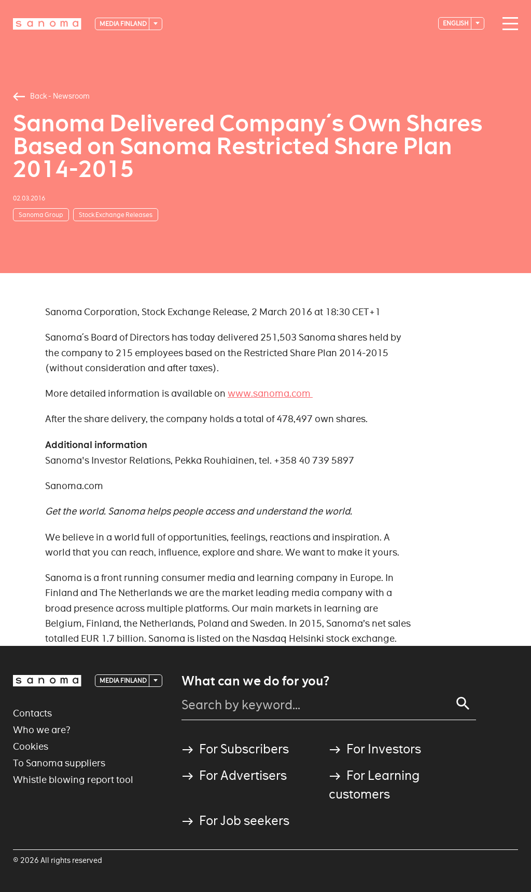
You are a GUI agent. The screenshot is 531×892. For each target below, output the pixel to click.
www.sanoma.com (270, 393)
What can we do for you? (255, 681)
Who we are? (42, 730)
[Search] (463, 704)
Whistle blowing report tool (73, 780)
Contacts (32, 713)
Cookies (30, 746)
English (456, 23)
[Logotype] (47, 24)
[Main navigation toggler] (507, 23)
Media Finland (124, 24)
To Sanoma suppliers (59, 763)
